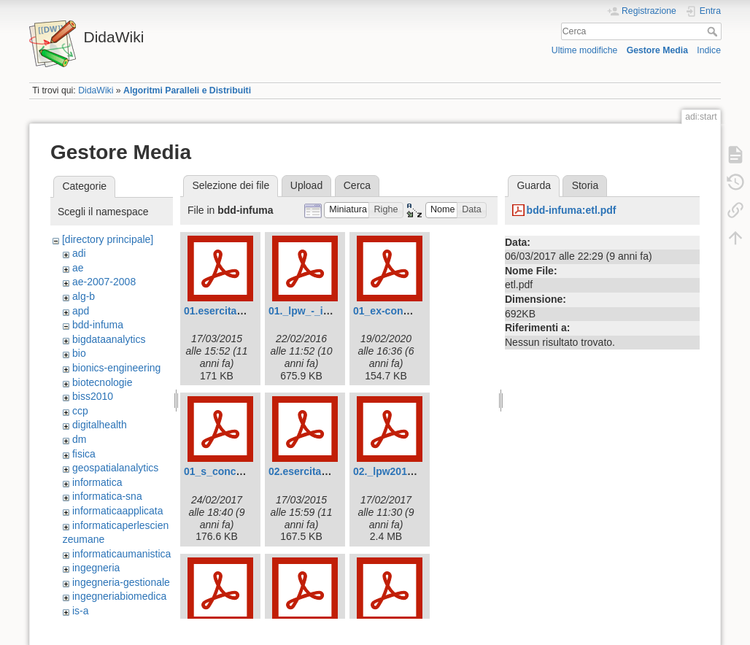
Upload (306, 185)
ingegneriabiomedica (119, 596)
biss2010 (92, 396)
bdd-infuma (97, 325)
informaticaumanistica (121, 554)
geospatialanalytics (115, 468)
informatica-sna (107, 496)
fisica (84, 454)
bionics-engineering (116, 368)
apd (80, 311)
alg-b (83, 296)
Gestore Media (657, 50)
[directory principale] (107, 239)
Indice (709, 50)
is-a (80, 611)
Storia (585, 185)
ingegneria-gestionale (121, 582)
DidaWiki (95, 90)
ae (78, 268)
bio (79, 353)
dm (79, 439)
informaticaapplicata (117, 511)
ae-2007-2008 (104, 281)
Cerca (714, 31)
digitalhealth (99, 424)
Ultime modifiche (585, 50)
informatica (97, 482)
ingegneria (96, 567)
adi (79, 253)
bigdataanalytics (108, 339)
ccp (80, 411)
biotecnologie (102, 382)
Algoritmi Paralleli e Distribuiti (187, 90)
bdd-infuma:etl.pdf (571, 210)
